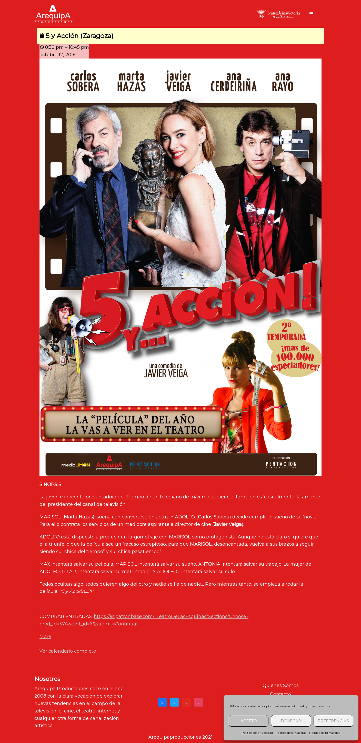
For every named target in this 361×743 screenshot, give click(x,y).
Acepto (248, 720)
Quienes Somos (281, 685)
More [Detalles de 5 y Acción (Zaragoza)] (45, 636)
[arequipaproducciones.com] (53, 14)
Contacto (280, 694)
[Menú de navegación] (311, 13)
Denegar (291, 720)
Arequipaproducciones (174, 737)
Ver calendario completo (67, 651)
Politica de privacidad (257, 733)
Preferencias (333, 720)
